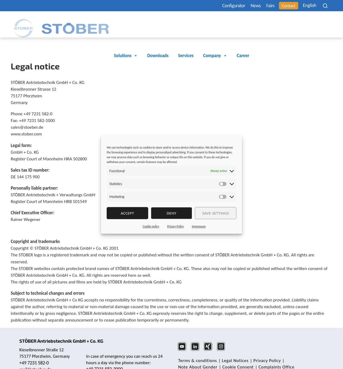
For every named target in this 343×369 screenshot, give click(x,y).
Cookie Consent (193, 358)
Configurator (221, 6)
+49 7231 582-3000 (105, 358)
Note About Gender (302, 352)
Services (263, 22)
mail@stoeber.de (36, 358)
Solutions (203, 22)
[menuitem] (309, 5)
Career (321, 22)
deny (171, 213)
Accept (127, 213)
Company (293, 22)
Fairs (262, 6)
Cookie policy (151, 226)
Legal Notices (233, 352)
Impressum (199, 226)
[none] (309, 5)
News (246, 6)
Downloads (235, 22)
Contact (283, 6)
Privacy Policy (175, 226)
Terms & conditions (197, 352)
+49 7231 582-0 (34, 352)
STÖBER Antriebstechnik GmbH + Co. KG (63, 330)
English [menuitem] (306, 6)
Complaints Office (231, 358)
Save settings (215, 213)
